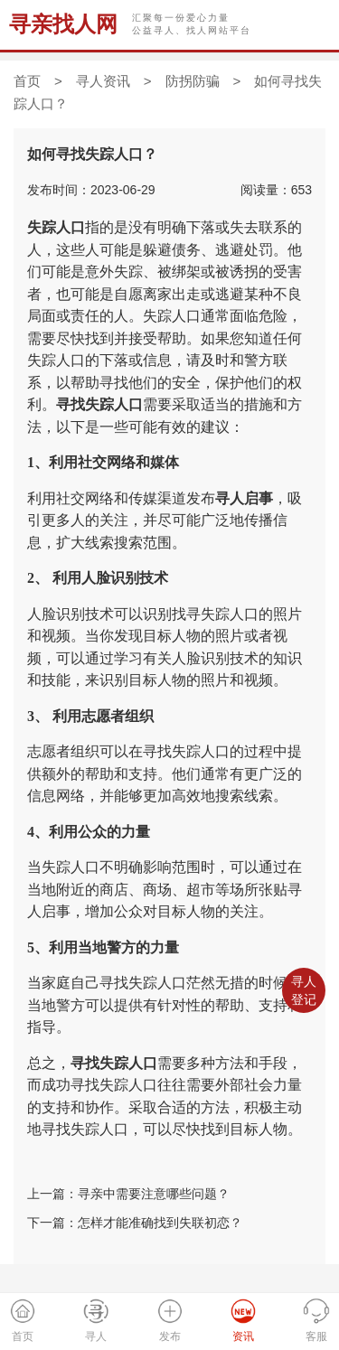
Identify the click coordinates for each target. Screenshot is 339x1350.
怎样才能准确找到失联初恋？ (160, 1222)
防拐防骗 (192, 81)
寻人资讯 (103, 81)
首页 (27, 81)
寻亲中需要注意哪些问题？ (154, 1193)
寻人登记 (303, 990)
